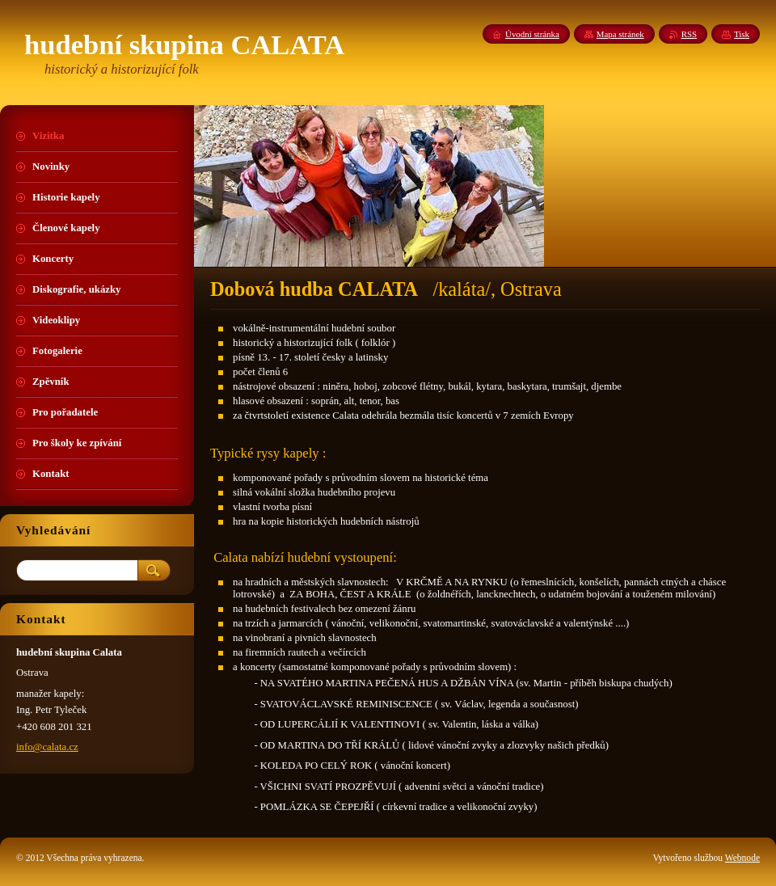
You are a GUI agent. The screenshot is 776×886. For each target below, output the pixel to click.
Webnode (742, 858)
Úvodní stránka (532, 34)
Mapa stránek (620, 34)
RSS (689, 34)
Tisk (741, 34)
